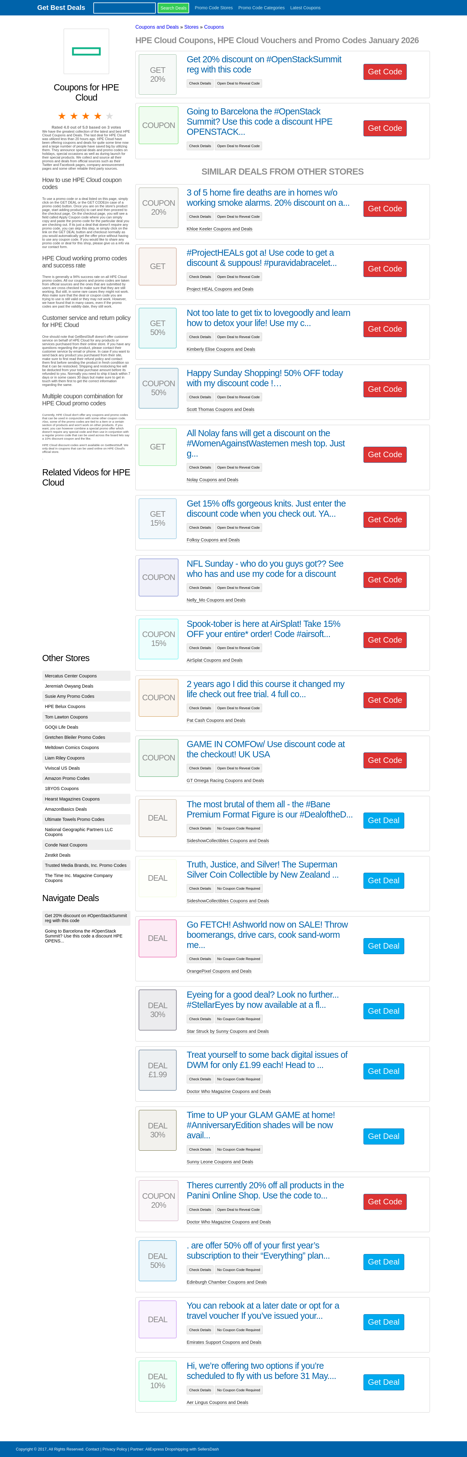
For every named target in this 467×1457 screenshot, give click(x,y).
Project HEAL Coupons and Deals (220, 289)
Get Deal (384, 820)
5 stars (110, 116)
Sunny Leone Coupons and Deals (220, 1161)
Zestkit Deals (57, 855)
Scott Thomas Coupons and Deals (220, 409)
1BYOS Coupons (62, 788)
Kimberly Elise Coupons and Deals (221, 349)
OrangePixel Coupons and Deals (219, 971)
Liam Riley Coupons (65, 757)
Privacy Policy (114, 1449)
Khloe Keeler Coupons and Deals (220, 228)
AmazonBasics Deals (66, 809)
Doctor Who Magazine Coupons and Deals (229, 1091)
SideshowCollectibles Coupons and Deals (228, 840)
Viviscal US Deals (62, 768)
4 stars (98, 116)
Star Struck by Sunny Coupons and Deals (228, 1031)
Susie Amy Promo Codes (69, 696)
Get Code (385, 71)
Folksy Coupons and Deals (213, 539)
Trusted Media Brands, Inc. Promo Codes (85, 865)
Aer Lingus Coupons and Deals (217, 1402)
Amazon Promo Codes (67, 778)
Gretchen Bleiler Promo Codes (75, 737)
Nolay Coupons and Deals (212, 479)
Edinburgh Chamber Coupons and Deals (227, 1282)
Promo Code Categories (261, 7)
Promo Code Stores (214, 7)
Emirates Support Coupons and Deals (224, 1342)
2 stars (74, 116)
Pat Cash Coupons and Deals (216, 720)
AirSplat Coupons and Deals (215, 660)
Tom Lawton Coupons (66, 716)
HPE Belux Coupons (65, 706)
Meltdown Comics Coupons (72, 747)
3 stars (86, 116)
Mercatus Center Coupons (71, 675)
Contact (92, 1449)
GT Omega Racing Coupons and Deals (225, 780)
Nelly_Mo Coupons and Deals (216, 600)
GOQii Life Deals (61, 727)
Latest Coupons (305, 7)
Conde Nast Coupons (66, 844)
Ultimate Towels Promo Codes (74, 819)
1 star (62, 116)
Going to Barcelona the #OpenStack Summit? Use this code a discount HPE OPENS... (83, 936)
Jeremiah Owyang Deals (69, 686)
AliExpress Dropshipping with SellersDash (182, 1449)
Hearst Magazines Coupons (72, 799)
